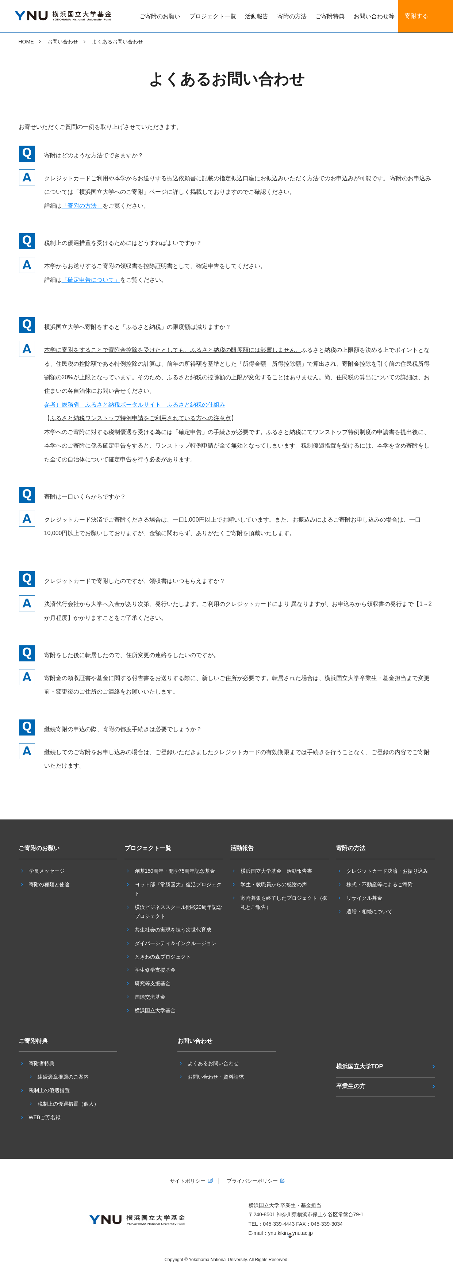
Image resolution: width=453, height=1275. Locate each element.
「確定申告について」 (91, 280)
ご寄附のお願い (159, 16)
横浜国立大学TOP (359, 1066)
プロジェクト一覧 (212, 16)
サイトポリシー (188, 1181)
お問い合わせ (62, 42)
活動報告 (256, 16)
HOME (26, 42)
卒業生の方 (350, 1086)
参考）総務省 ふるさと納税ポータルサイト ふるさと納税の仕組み (134, 405)
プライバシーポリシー (252, 1181)
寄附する (416, 16)
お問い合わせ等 (374, 16)
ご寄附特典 (330, 16)
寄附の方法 (292, 16)
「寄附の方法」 (82, 206)
